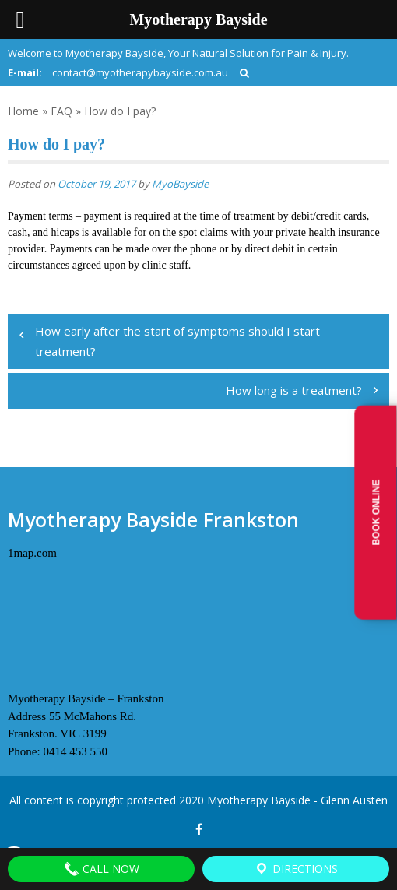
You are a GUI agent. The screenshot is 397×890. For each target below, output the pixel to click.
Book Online (376, 513)
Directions (296, 869)
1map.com (32, 553)
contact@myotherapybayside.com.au (140, 72)
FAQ (61, 111)
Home (23, 111)
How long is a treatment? (294, 390)
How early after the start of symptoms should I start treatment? (177, 341)
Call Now (101, 869)
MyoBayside (180, 184)
